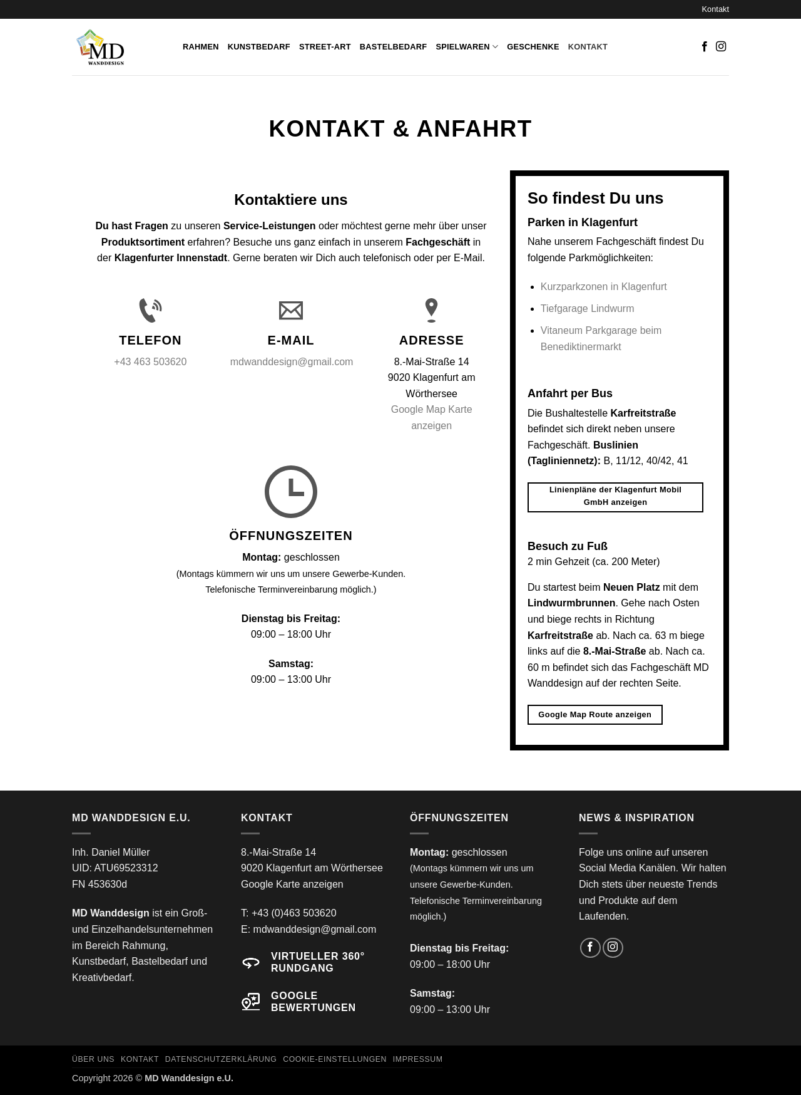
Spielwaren (467, 47)
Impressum (418, 1059)
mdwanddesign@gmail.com (292, 361)
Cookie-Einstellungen (335, 1059)
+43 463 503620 (150, 361)
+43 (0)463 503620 (294, 913)
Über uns (93, 1059)
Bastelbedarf (393, 46)
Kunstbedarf (259, 46)
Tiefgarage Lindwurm (588, 308)
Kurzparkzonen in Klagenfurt (604, 286)
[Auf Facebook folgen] (705, 47)
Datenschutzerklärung (221, 1059)
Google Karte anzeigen (292, 884)
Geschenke (533, 46)
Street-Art (325, 46)
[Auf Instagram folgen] (721, 47)
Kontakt (715, 9)
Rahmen (201, 46)
